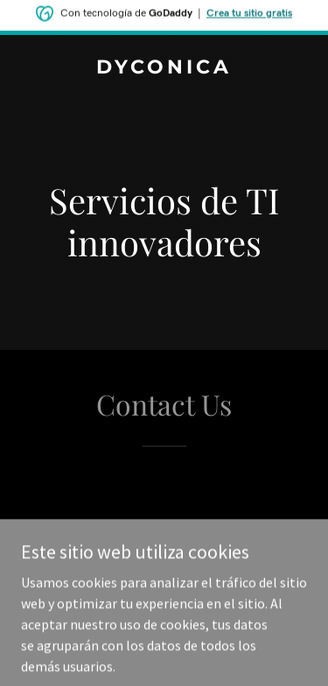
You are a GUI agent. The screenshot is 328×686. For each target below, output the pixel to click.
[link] (164, 68)
